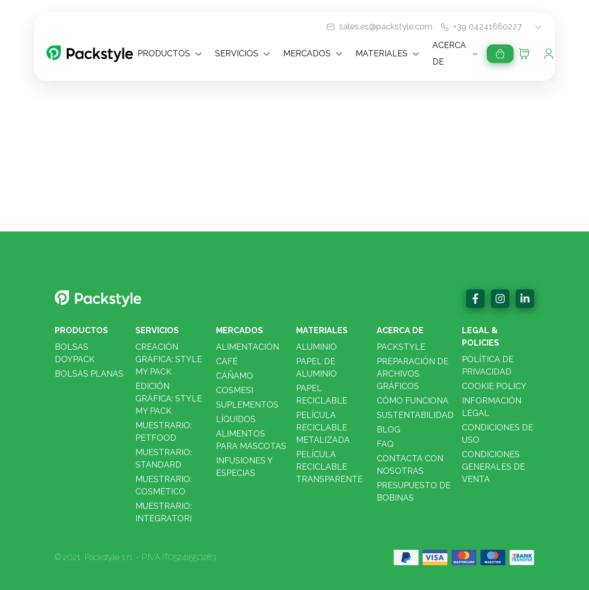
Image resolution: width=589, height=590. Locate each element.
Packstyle (401, 347)
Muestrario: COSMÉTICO (163, 485)
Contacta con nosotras (410, 465)
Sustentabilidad (415, 415)
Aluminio (316, 347)
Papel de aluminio (316, 367)
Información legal (491, 407)
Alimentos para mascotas (251, 440)
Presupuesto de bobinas (414, 491)
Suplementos (247, 405)
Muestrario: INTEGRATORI (163, 512)
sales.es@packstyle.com (385, 27)
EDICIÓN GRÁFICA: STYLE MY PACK (168, 398)
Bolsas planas (89, 374)
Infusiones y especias (244, 467)
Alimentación (247, 347)
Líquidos (236, 419)
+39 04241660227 (487, 27)
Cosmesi (234, 390)
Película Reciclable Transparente (329, 466)
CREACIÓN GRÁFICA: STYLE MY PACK (168, 359)
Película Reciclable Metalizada (323, 427)
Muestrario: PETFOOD (163, 432)
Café (227, 361)
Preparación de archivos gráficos (412, 373)
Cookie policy (494, 386)
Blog (388, 429)
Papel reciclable (321, 394)
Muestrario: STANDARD (163, 458)
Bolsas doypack (75, 353)
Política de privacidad (488, 365)
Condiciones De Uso (497, 434)
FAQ (385, 444)
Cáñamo (234, 376)
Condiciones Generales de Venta (493, 466)
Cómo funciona (412, 401)
